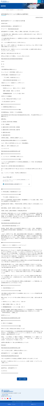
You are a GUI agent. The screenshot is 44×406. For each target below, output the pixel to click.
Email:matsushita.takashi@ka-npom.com (10, 355)
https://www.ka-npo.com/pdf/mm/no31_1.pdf (10, 151)
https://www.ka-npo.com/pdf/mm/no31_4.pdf (10, 347)
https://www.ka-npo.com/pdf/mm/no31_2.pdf (10, 223)
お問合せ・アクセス (11, 404)
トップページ (4, 370)
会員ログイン (33, 404)
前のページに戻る (22, 378)
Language (39, 2)
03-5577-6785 (5, 394)
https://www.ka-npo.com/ (13, 28)
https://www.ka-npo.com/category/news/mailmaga (11, 58)
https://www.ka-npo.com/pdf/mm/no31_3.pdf (10, 317)
